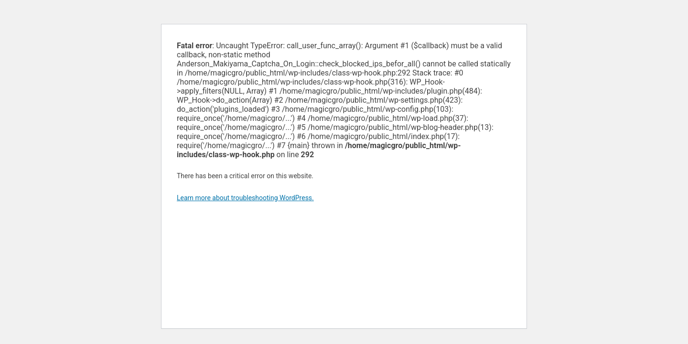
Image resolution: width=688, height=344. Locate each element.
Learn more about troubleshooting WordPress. (245, 198)
